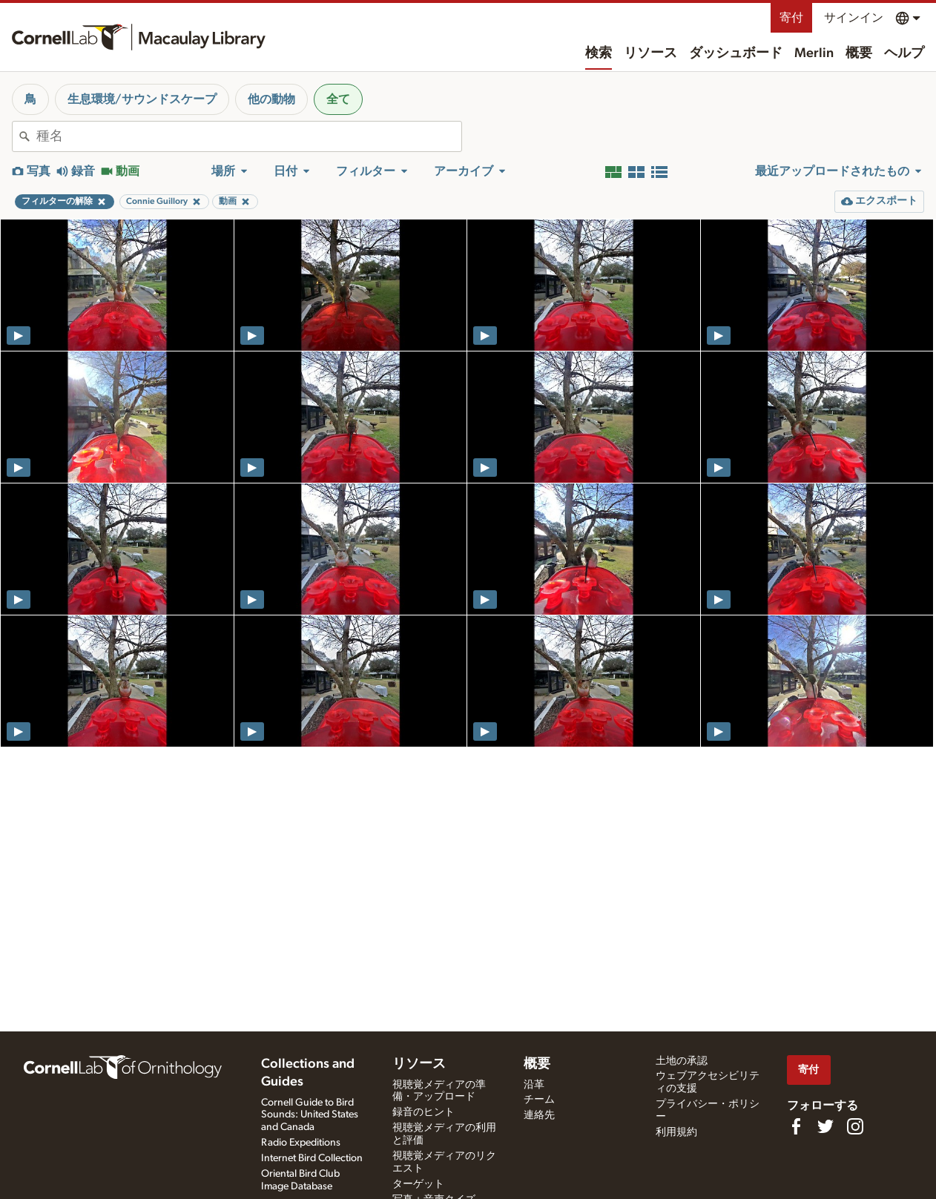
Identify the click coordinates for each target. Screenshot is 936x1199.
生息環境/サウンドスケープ (142, 99)
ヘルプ (904, 53)
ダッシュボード (735, 53)
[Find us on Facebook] (796, 1126)
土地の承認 (682, 1061)
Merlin (814, 53)
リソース (650, 53)
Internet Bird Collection (312, 1158)
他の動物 (271, 99)
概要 (859, 53)
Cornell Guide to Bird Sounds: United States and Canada (309, 1115)
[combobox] (248, 136)
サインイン (853, 18)
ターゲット (418, 1184)
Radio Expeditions (300, 1142)
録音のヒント (423, 1112)
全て (338, 99)
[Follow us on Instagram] (855, 1126)
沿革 (534, 1085)
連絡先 (539, 1115)
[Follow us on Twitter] (825, 1126)
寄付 (791, 18)
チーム (539, 1099)
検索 (598, 53)
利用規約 (676, 1132)
